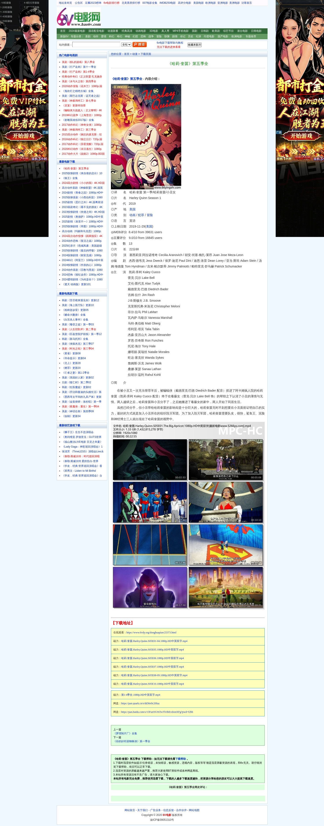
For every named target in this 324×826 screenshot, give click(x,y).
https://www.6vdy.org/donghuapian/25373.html (151, 632)
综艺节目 (228, 30)
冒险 (159, 36)
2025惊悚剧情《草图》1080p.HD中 (82, 226)
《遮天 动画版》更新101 (76, 284)
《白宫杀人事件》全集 (75, 319)
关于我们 (142, 810)
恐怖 (143, 36)
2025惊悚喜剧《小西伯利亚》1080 (82, 197)
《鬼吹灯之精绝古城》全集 (78, 91)
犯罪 (141, 215)
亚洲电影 (222, 2)
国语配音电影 (96, 30)
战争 (151, 36)
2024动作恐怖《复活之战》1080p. (82, 240)
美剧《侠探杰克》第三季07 (78, 343)
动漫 (135, 54)
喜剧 (88, 36)
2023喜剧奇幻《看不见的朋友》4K (82, 207)
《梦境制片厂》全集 (125, 733)
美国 (132, 209)
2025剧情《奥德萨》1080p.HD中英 (82, 216)
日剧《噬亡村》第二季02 (76, 382)
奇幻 (119, 36)
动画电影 (141, 30)
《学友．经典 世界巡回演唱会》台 (82, 475)
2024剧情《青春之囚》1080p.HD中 (82, 192)
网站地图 (194, 810)
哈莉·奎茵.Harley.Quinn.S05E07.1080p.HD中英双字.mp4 (152, 666)
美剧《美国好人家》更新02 (78, 377)
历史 (190, 36)
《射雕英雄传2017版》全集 (78, 120)
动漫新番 (113, 30)
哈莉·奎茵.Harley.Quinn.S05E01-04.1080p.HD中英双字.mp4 (154, 641)
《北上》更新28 (71, 363)
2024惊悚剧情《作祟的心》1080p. (82, 265)
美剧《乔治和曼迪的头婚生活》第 (81, 392)
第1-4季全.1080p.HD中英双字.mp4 (140, 694)
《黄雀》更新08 (71, 353)
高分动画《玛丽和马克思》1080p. (82, 231)
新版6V (64, 36)
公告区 (79, 2)
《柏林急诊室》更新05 (75, 310)
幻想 (135, 36)
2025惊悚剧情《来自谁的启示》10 (82, 173)
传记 (182, 36)
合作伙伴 (181, 810)
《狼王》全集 (70, 178)
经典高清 (127, 30)
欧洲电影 (210, 2)
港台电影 (242, 30)
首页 (62, 30)
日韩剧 (205, 30)
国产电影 (223, 36)
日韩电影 (256, 30)
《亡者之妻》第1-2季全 (75, 372)
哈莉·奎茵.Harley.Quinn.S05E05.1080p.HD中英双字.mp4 (152, 649)
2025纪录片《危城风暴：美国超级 (82, 245)
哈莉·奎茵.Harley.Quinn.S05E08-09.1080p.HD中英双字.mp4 (154, 675)
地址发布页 (65, 2)
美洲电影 (234, 2)
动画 (132, 215)
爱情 (103, 36)
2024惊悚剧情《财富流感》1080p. (82, 255)
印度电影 (209, 36)
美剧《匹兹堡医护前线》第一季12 (82, 334)
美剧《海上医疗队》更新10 (78, 305)
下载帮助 (180, 758)
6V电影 (61, 17)
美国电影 (198, 2)
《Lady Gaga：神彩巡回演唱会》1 (82, 446)
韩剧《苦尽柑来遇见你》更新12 (80, 300)
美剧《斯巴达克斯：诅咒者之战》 (81, 95)
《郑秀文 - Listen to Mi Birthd (79, 470)
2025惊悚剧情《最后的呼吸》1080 (82, 250)
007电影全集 (149, 2)
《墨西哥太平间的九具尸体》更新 (81, 396)
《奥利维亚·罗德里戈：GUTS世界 (82, 437)
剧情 (174, 36)
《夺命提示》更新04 (74, 358)
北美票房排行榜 (131, 2)
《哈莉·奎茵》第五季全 (127, 79)
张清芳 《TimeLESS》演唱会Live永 (83, 451)
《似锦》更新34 (71, 416)
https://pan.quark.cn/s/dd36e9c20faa (140, 703)
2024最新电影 (77, 30)
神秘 (127, 36)
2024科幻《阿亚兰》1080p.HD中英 (82, 260)
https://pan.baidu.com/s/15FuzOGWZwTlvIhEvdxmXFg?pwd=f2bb (157, 711)
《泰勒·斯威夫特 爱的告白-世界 (80, 461)
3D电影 (153, 30)
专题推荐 (251, 36)
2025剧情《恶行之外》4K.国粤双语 (82, 202)
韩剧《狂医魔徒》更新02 (76, 387)
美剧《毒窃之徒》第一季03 (78, 324)
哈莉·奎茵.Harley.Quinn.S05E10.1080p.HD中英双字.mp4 (152, 683)
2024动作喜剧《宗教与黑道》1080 (82, 269)
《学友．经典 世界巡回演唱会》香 (82, 466)
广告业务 (155, 810)
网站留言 (130, 810)
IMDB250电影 (167, 2)
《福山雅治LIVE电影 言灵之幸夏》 (82, 441)
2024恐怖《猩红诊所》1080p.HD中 (82, 274)
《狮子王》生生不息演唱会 (78, 432)
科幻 (111, 36)
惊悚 (167, 36)
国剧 (194, 30)
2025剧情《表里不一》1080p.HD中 (82, 221)
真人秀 (165, 30)
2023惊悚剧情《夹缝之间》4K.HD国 (83, 211)
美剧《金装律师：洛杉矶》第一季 (81, 401)
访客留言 (246, 2)
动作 (95, 36)
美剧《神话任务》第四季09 (78, 411)
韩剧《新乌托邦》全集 (75, 338)
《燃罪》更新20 (71, 367)
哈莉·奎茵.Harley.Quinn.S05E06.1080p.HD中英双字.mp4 (152, 658)
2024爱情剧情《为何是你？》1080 (82, 279)
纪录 (198, 36)
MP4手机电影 (181, 30)
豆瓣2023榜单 (93, 2)
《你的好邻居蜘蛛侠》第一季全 (131, 741)
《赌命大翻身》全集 (74, 314)
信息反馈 (168, 810)
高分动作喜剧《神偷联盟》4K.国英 (82, 187)
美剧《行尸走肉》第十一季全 (79, 66)
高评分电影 (184, 2)
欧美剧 (216, 30)
